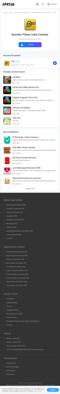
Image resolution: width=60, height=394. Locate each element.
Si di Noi (9, 325)
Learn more (38, 391)
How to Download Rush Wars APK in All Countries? (25, 349)
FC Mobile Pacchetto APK (15, 267)
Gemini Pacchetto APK (14, 212)
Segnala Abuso (11, 303)
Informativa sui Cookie (14, 314)
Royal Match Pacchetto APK (16, 282)
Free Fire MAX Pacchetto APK (17, 274)
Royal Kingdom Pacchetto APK (17, 278)
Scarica (31, 45)
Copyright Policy (12, 310)
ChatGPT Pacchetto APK (15, 209)
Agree (53, 390)
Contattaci (10, 299)
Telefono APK (11, 227)
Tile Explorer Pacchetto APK (16, 285)
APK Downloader (12, 367)
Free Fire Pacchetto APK (15, 259)
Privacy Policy (11, 317)
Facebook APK (11, 216)
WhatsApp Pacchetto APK (15, 205)
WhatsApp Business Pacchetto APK (19, 231)
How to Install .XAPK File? (15, 346)
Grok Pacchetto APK (13, 235)
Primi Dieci (10, 374)
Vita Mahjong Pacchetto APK (17, 252)
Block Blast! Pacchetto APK (16, 263)
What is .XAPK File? (13, 342)
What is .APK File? (13, 338)
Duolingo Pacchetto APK (15, 220)
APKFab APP (11, 363)
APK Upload (10, 371)
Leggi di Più (30, 189)
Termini (9, 306)
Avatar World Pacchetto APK (16, 270)
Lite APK (9, 238)
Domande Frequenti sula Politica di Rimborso (22, 321)
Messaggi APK (11, 224)
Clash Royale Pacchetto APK (16, 256)
